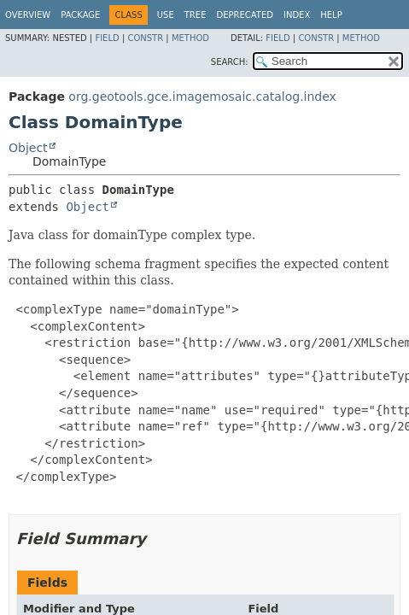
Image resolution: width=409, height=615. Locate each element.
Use (165, 15)
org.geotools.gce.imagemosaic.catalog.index (202, 96)
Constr (145, 38)
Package (80, 15)
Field (107, 38)
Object (28, 148)
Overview (27, 15)
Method (190, 38)
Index (296, 15)
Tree (195, 15)
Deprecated (244, 15)
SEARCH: (229, 62)
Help (331, 15)
